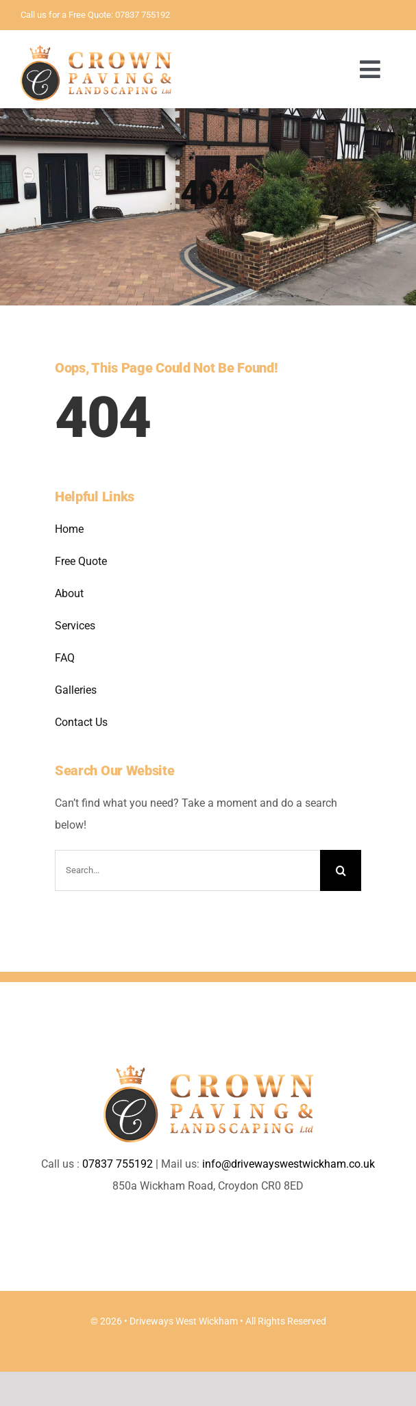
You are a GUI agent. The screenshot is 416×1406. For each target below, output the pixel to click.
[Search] (340, 870)
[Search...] (187, 870)
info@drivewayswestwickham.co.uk (288, 1163)
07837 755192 (142, 15)
